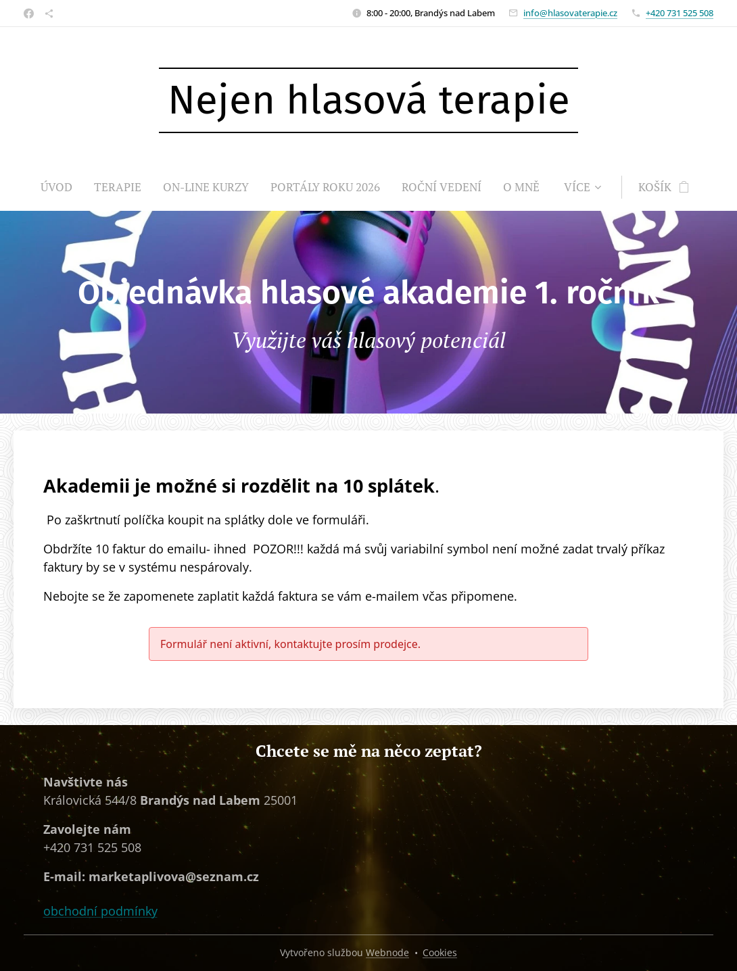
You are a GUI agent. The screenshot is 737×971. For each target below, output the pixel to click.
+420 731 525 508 (679, 13)
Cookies (440, 952)
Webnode (387, 952)
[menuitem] (62, 187)
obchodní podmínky (100, 910)
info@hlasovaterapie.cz (570, 13)
